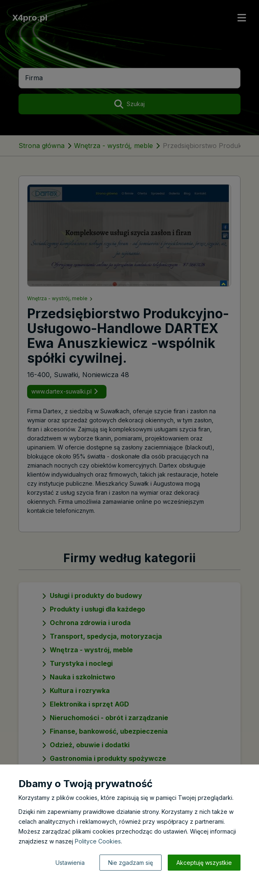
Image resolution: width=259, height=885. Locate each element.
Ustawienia (70, 862)
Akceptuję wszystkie (204, 862)
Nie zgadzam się (130, 862)
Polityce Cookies (98, 841)
